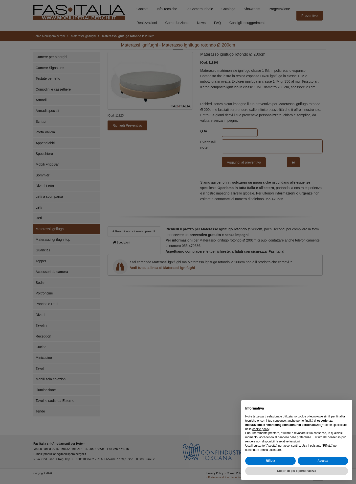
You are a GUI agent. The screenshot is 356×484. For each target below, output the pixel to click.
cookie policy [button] (260, 429)
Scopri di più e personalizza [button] (296, 471)
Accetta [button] (322, 460)
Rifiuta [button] (270, 460)
